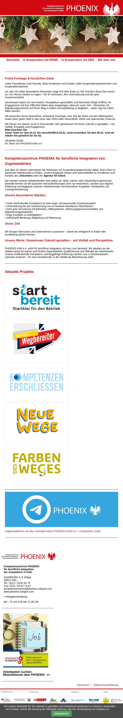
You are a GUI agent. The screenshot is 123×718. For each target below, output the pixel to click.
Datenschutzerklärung (106, 685)
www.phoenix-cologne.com (19, 591)
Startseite (13, 59)
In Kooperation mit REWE (40, 59)
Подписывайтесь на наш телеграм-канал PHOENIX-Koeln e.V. (41, 531)
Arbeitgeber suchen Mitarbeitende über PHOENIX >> (25, 671)
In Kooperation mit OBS (78, 59)
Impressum (83, 685)
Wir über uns (106, 59)
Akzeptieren (61, 713)
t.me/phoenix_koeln (90, 531)
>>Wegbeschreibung (15, 596)
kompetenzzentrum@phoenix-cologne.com (28, 588)
